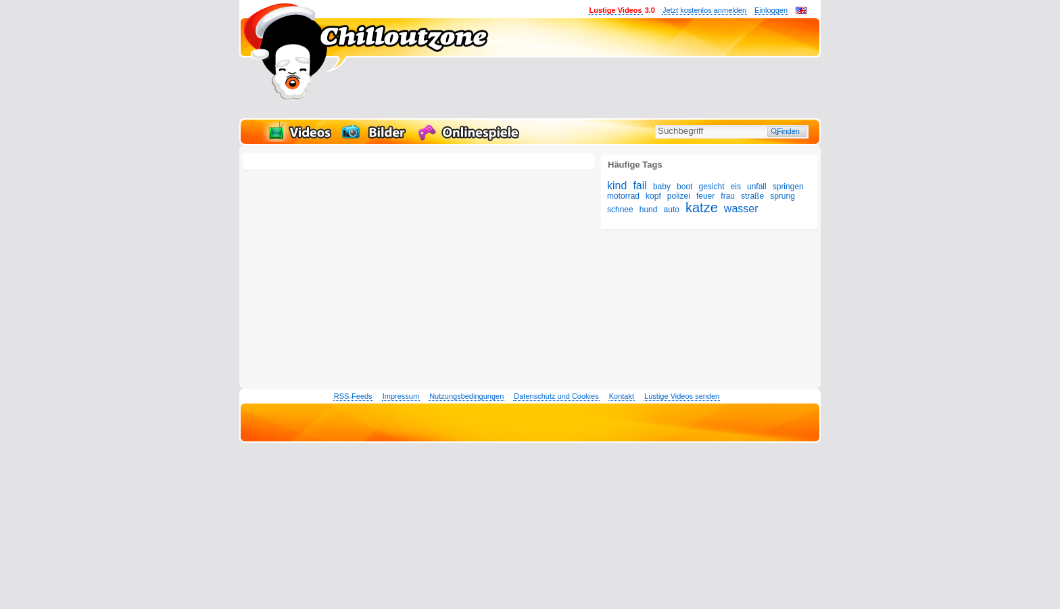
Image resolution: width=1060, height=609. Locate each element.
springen (788, 186)
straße (752, 196)
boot (684, 186)
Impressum (401, 396)
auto (671, 209)
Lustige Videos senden (681, 396)
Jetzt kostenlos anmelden (704, 10)
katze (701, 207)
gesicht (711, 186)
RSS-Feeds (353, 396)
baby (662, 186)
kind (617, 185)
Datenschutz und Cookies (556, 396)
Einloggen (771, 10)
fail (639, 185)
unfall (757, 186)
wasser (741, 208)
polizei (678, 196)
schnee (620, 209)
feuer (705, 196)
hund (649, 209)
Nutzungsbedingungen (466, 396)
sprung (782, 196)
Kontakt (621, 396)
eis (736, 186)
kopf (653, 196)
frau (728, 196)
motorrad (623, 196)
